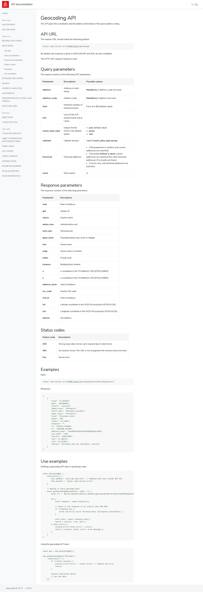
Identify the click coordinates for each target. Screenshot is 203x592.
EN (196, 4)
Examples (8, 69)
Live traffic (8, 151)
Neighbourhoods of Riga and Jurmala (17, 99)
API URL (7, 51)
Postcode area (10, 106)
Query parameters (12, 55)
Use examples (10, 73)
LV (192, 4)
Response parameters (13, 60)
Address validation (12, 88)
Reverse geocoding (12, 40)
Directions (7, 117)
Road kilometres (10, 171)
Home (5, 13)
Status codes (9, 64)
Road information (11, 176)
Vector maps (8, 29)
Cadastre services (11, 133)
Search (6, 83)
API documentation (22, 4)
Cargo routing (9, 122)
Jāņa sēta (10, 588)
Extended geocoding (12, 78)
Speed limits (8, 146)
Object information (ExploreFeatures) (12, 140)
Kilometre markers (11, 166)
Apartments (8, 93)
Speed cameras (9, 156)
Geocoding (7, 45)
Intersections (9, 161)
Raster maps (8, 24)
